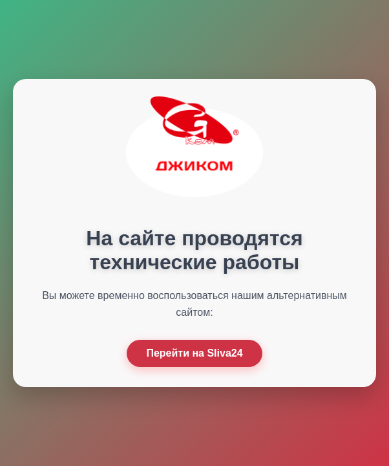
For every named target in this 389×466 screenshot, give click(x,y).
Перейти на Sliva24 (194, 353)
